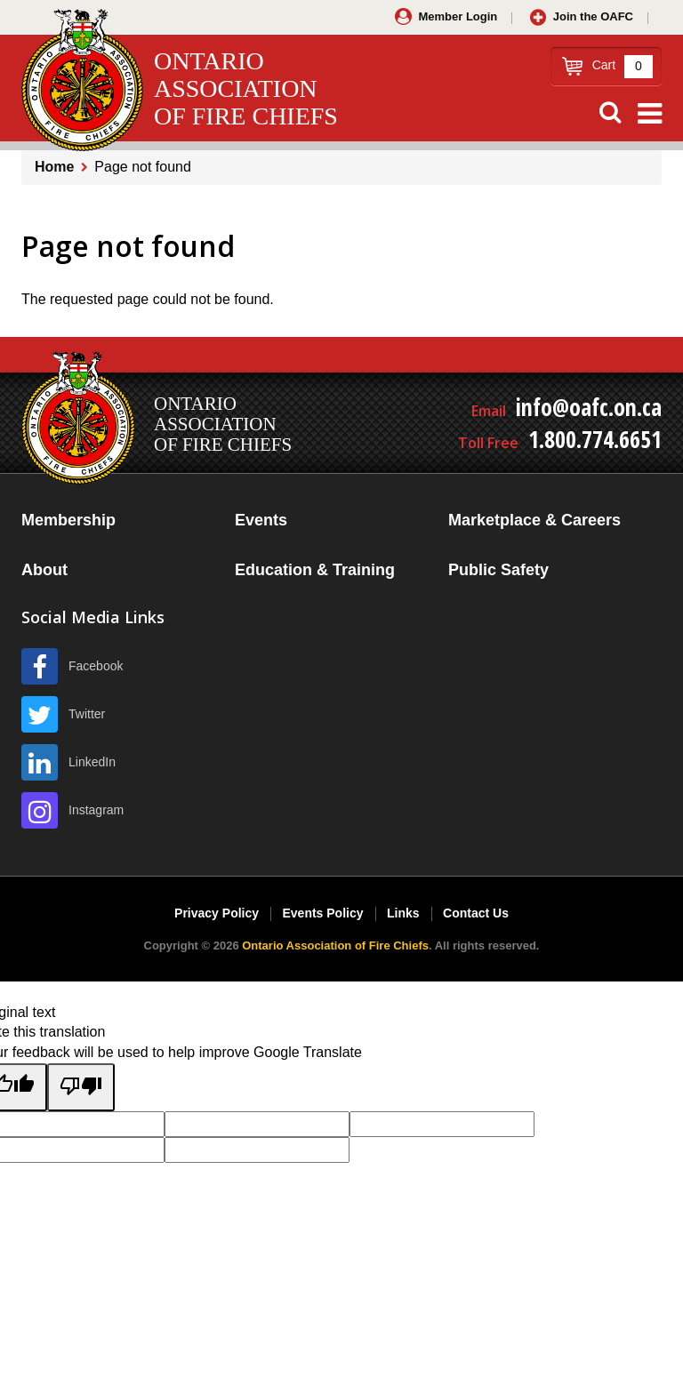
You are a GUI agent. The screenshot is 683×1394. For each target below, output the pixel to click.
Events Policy (322, 913)
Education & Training (315, 570)
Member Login (457, 16)
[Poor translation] (81, 1087)
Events (261, 520)
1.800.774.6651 (595, 439)
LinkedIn (92, 762)
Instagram (96, 810)
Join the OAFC (593, 16)
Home (54, 166)
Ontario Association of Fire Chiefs (335, 945)
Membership (68, 520)
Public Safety (498, 570)
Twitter (86, 714)
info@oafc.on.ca (589, 407)
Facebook (95, 666)
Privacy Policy (216, 913)
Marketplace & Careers (534, 520)
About (44, 570)
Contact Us (476, 913)
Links (403, 913)
